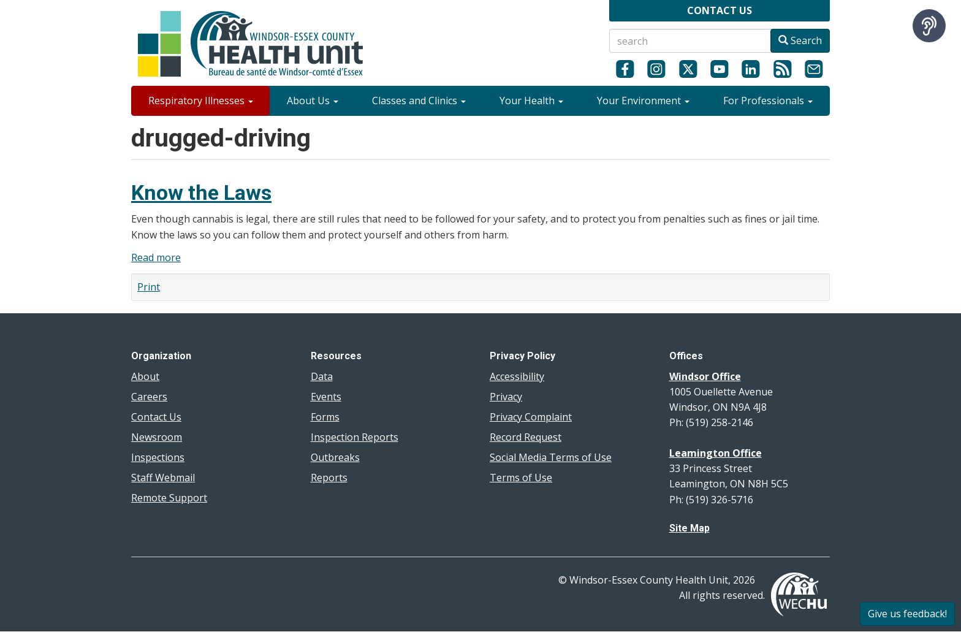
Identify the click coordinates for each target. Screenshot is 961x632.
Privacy (506, 396)
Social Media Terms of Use (551, 457)
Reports (329, 477)
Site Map (689, 528)
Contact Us (156, 417)
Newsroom (156, 437)
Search (800, 40)
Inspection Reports (354, 437)
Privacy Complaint (531, 417)
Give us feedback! (907, 613)
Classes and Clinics (419, 100)
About (145, 376)
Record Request (525, 437)
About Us (312, 100)
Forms (325, 417)
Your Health (531, 100)
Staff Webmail (163, 477)
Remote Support (169, 497)
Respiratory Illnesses (200, 100)
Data (322, 376)
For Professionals (768, 100)
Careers (149, 396)
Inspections (157, 457)
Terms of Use (521, 477)
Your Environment (643, 100)
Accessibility (517, 376)
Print (148, 287)
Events (326, 396)
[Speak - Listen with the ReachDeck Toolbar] (929, 25)
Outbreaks (335, 457)
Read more (156, 257)
